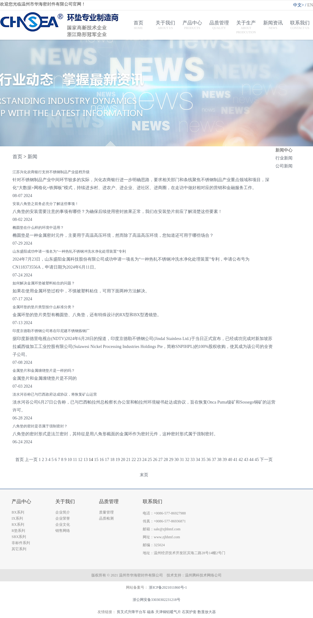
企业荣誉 (62, 518)
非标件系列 (21, 543)
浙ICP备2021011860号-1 (168, 587)
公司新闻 (284, 166)
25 (150, 459)
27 (160, 459)
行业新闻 (284, 158)
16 (101, 459)
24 (144, 459)
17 (107, 459)
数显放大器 (206, 612)
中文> (300, 5)
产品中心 (21, 501)
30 (176, 459)
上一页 (31, 459)
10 (70, 459)
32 (187, 459)
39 (225, 459)
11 (75, 459)
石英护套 (189, 612)
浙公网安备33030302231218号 (156, 600)
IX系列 (17, 518)
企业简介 (62, 512)
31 (182, 459)
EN (310, 5)
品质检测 (106, 518)
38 (219, 459)
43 (246, 459)
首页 (17, 156)
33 (192, 459)
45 (257, 459)
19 (118, 459)
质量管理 (106, 512)
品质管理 (109, 501)
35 (203, 459)
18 (112, 459)
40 (230, 459)
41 (235, 459)
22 (133, 459)
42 (240, 459)
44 (251, 459)
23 (139, 459)
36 (208, 459)
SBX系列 (19, 537)
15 (96, 459)
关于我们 (65, 501)
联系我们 (152, 501)
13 (85, 459)
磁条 (150, 612)
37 (214, 459)
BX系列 (18, 512)
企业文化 (62, 524)
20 (123, 459)
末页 (144, 475)
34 (198, 459)
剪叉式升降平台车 (131, 612)
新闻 (32, 156)
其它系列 (19, 549)
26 (155, 459)
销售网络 (62, 530)
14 (91, 459)
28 (166, 459)
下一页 (266, 459)
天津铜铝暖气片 (168, 612)
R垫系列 (18, 530)
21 (128, 459)
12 (80, 459)
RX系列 (18, 524)
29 (171, 459)
